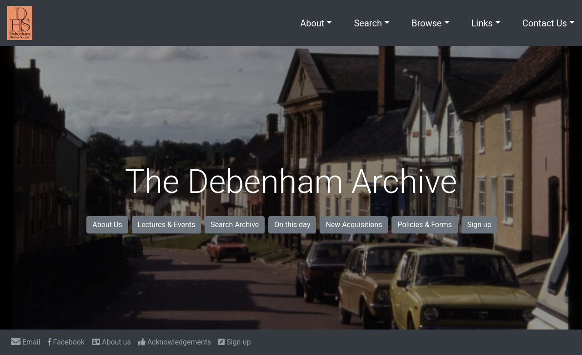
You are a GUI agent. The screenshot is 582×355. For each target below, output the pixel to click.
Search (367, 23)
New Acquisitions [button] (354, 224)
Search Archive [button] (235, 224)
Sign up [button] (479, 224)
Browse (426, 23)
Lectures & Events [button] (167, 224)
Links (482, 23)
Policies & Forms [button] (424, 224)
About (312, 23)
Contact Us (544, 23)
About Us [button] (107, 224)
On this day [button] (292, 224)
